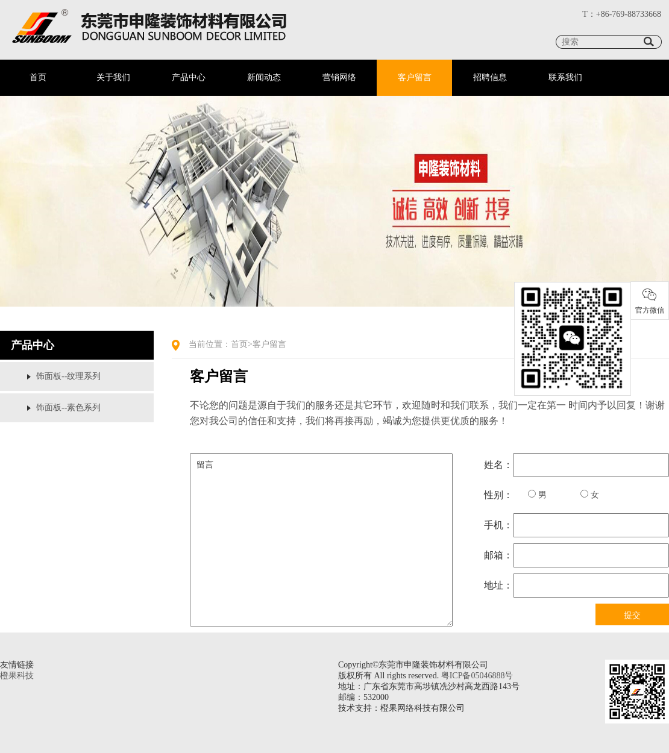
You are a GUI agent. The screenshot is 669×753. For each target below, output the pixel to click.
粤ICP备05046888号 (477, 675)
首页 (38, 77)
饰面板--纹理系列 (68, 376)
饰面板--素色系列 (68, 407)
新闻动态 (264, 77)
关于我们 (113, 77)
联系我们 (565, 77)
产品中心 (189, 77)
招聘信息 (490, 77)
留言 (321, 539)
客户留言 (415, 77)
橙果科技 (17, 675)
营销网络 (339, 77)
